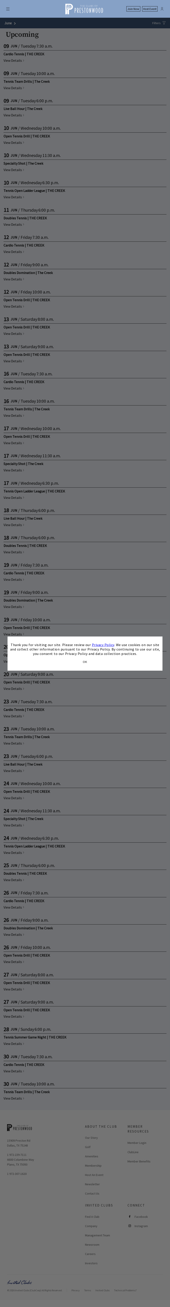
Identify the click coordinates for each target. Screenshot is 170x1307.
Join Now (133, 9)
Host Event (149, 9)
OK (85, 662)
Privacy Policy (103, 644)
